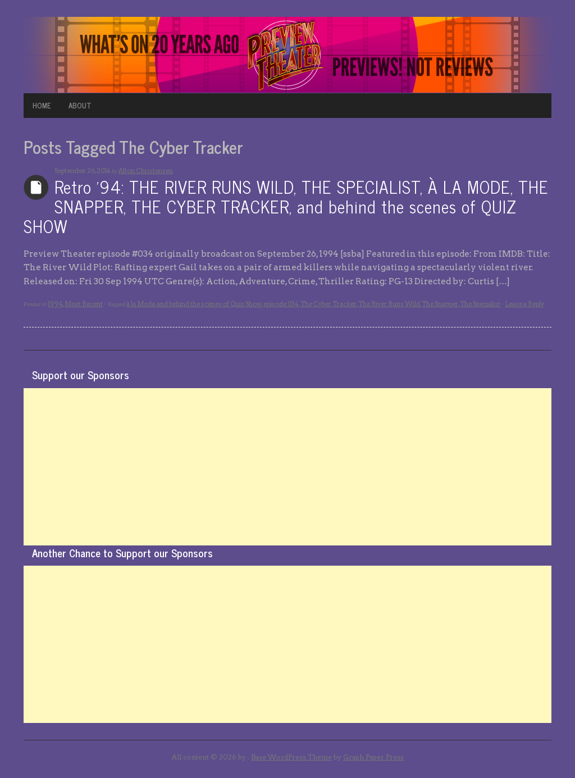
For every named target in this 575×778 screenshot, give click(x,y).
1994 (55, 304)
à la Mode (140, 304)
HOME (42, 105)
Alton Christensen (145, 171)
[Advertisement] (287, 466)
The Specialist (480, 304)
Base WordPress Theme (291, 757)
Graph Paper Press (373, 757)
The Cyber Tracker (328, 304)
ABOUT (80, 105)
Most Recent (84, 304)
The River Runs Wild (389, 304)
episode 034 (281, 304)
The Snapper (440, 304)
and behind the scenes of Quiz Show (209, 304)
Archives (36, 187)
